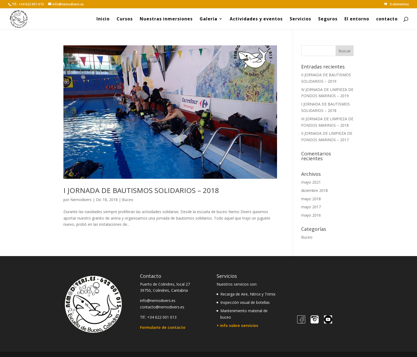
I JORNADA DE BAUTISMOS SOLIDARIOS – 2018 (141, 190)
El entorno (356, 19)
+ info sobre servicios (237, 325)
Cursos (125, 19)
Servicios (300, 19)
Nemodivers (81, 199)
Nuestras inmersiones (166, 19)
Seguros (327, 19)
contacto (387, 19)
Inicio (103, 19)
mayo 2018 (311, 198)
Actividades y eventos (256, 19)
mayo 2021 (311, 182)
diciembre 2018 (314, 190)
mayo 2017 (311, 206)
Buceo (127, 199)
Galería (208, 19)
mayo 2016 (311, 215)
